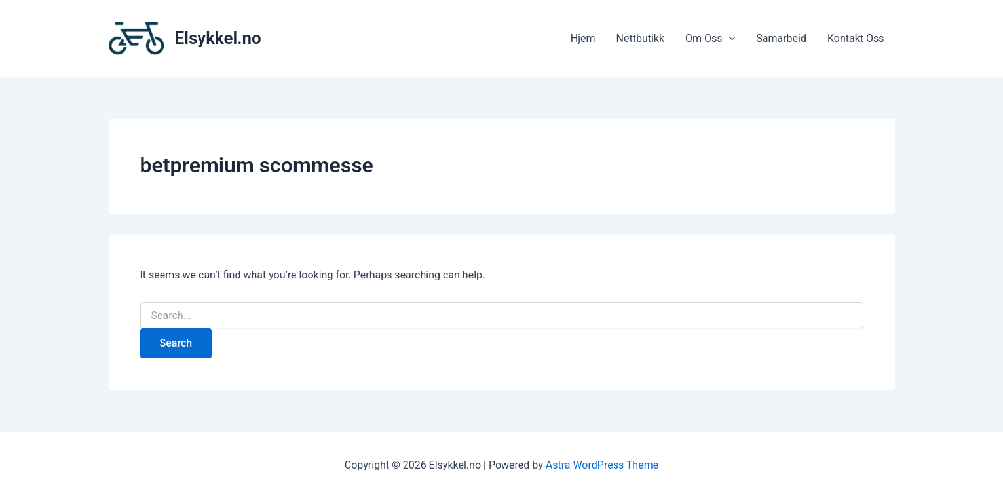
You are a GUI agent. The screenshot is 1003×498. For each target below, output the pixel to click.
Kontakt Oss (855, 38)
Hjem (583, 38)
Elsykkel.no (218, 38)
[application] (729, 38)
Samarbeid (781, 38)
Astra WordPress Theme (602, 465)
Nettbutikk (640, 38)
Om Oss (710, 38)
